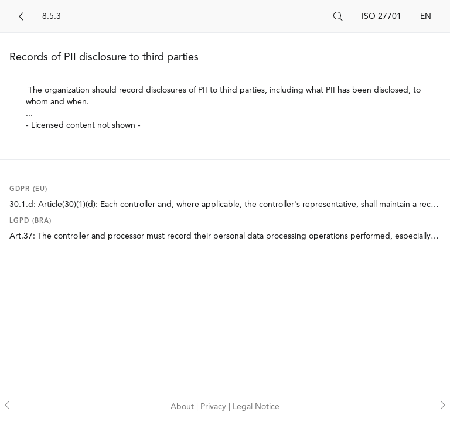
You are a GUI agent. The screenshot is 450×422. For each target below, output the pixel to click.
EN (425, 16)
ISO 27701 (381, 16)
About (183, 407)
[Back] (21, 16)
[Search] (183, 16)
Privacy (214, 407)
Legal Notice (256, 407)
